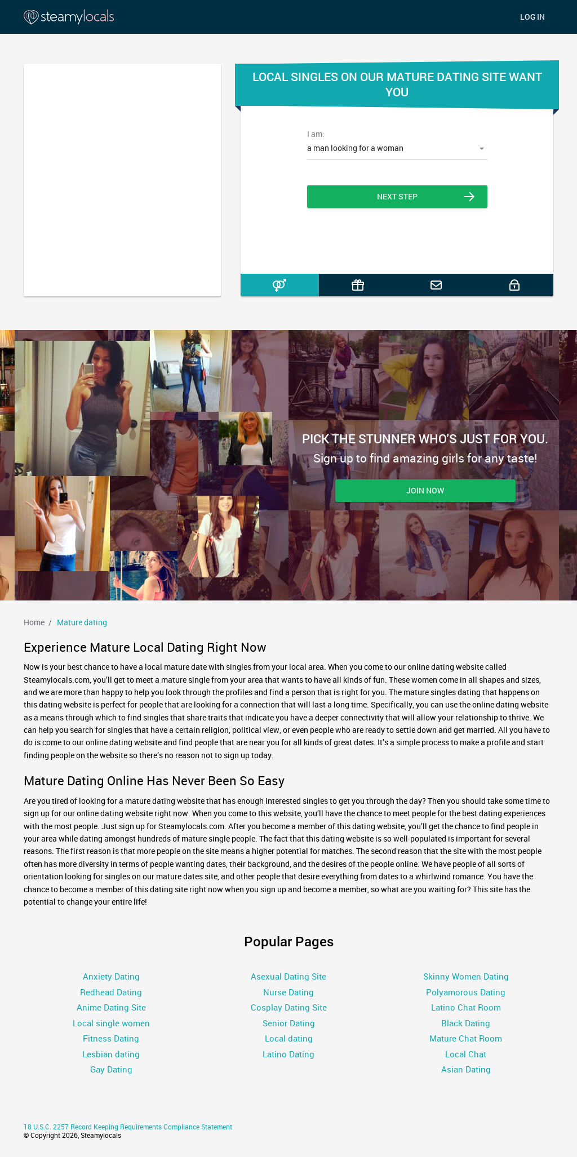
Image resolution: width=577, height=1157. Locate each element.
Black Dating (465, 1023)
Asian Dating (466, 1069)
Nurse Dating (288, 992)
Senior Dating (289, 1023)
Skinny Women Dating (466, 976)
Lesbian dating (111, 1054)
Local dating (289, 1038)
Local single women (111, 1023)
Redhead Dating (111, 992)
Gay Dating (111, 1069)
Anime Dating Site (111, 1007)
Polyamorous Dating (465, 992)
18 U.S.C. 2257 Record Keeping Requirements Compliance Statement (128, 1126)
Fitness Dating (111, 1038)
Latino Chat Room (466, 1007)
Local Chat (465, 1054)
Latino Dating (288, 1054)
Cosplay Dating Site (289, 1007)
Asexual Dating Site (288, 976)
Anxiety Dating (111, 976)
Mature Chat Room (465, 1038)
